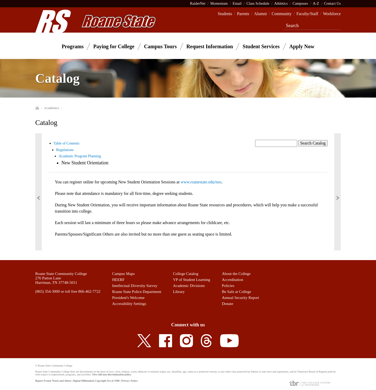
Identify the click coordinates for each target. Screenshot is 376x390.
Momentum (219, 3)
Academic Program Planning (80, 156)
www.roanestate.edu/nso (200, 182)
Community (281, 13)
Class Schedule (257, 3)
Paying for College (113, 46)
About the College (236, 274)
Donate (227, 304)
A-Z (316, 3)
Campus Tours (160, 46)
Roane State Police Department (136, 292)
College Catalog (185, 274)
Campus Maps (123, 274)
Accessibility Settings (129, 304)
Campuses (300, 3)
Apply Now (301, 46)
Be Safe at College (236, 292)
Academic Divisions (189, 286)
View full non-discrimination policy (111, 374)
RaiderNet (197, 3)
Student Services (261, 46)
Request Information (209, 46)
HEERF (118, 280)
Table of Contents (66, 143)
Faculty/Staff (307, 13)
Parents (243, 13)
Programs (73, 46)
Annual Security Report (240, 298)
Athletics (281, 3)
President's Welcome (128, 298)
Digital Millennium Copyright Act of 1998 (96, 380)
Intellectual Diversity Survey (134, 286)
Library (179, 292)
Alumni (260, 13)
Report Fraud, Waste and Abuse (53, 380)
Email (237, 3)
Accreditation (232, 280)
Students (225, 13)
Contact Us (332, 3)
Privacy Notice (129, 380)
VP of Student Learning (191, 280)
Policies (228, 286)
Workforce (332, 13)
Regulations (65, 150)
